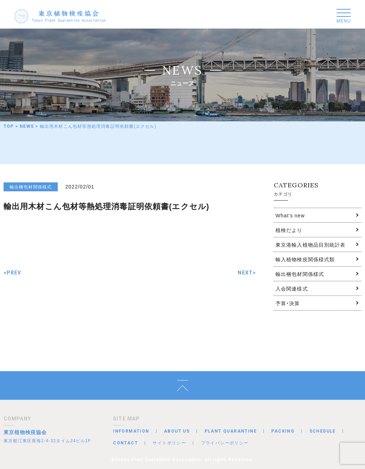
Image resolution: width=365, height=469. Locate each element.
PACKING (282, 431)
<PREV (12, 273)
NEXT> (247, 273)
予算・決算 (288, 303)
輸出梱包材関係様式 (300, 273)
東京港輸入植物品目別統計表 (311, 244)
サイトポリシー (169, 442)
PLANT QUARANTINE (231, 431)
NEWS (27, 126)
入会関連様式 (292, 288)
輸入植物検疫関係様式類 (305, 259)
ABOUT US (177, 431)
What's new (290, 215)
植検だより (289, 229)
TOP (9, 126)
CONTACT (125, 442)
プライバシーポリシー (225, 442)
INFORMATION (131, 431)
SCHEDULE (322, 431)
